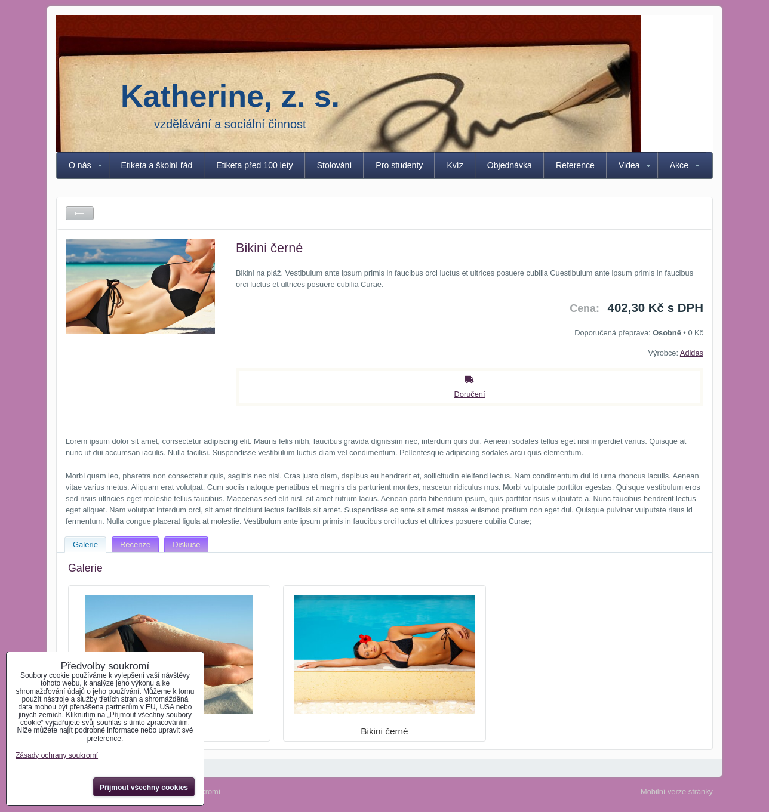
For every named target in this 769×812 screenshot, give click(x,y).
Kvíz (455, 165)
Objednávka (509, 165)
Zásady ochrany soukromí (57, 755)
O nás (80, 165)
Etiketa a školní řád (157, 165)
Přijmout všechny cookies (144, 787)
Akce (679, 165)
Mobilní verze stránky (677, 791)
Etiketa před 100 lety (254, 165)
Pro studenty (399, 165)
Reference (575, 165)
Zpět (80, 213)
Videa (629, 165)
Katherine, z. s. (230, 96)
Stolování (334, 165)
